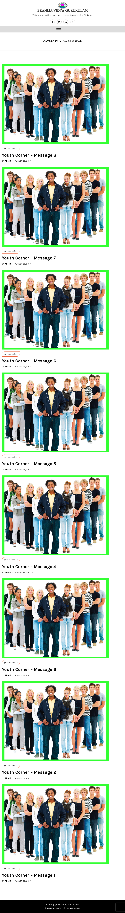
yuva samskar (11, 148)
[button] (58, 30)
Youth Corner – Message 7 (29, 258)
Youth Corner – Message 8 (29, 155)
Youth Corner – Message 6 (29, 361)
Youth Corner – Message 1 (28, 875)
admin (8, 161)
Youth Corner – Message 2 (29, 772)
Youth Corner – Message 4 (29, 566)
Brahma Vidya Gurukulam (62, 10)
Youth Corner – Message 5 (29, 463)
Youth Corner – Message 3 (29, 669)
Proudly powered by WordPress (62, 904)
